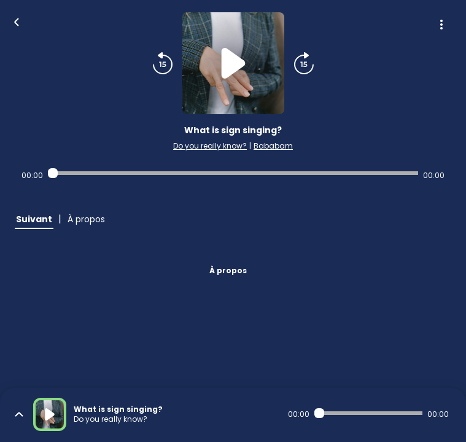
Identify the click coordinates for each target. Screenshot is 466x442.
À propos (228, 270)
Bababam (273, 146)
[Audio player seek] (232, 173)
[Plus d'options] (441, 24)
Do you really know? (210, 146)
